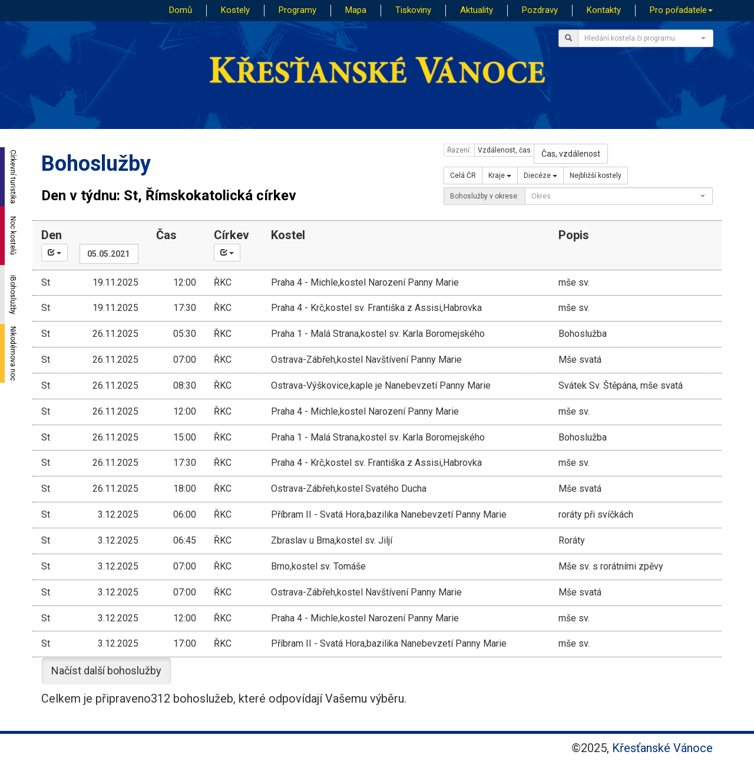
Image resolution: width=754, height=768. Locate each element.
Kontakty (604, 10)
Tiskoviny (413, 10)
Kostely (235, 10)
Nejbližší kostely (595, 175)
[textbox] (642, 38)
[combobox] (645, 38)
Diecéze (540, 175)
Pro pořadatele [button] (681, 10)
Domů (180, 10)
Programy (297, 10)
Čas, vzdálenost (570, 153)
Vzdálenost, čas (504, 150)
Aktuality (476, 10)
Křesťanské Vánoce (662, 748)
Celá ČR (463, 175)
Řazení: (459, 150)
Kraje (499, 175)
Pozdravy (540, 10)
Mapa (355, 10)
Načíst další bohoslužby (106, 670)
